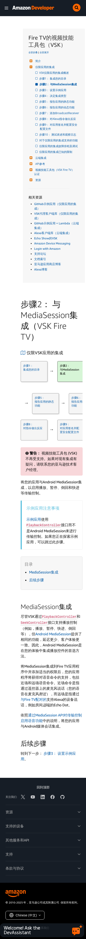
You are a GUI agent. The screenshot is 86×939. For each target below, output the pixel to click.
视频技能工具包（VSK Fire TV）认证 (54, 172)
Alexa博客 (40, 269)
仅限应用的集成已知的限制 (56, 152)
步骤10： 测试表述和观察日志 (58, 135)
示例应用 (33, 519)
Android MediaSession (53, 634)
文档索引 (40, 259)
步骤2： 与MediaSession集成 (58, 84)
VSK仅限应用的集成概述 (54, 73)
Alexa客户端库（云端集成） (52, 233)
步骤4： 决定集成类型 (53, 96)
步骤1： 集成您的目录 (53, 78)
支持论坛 (40, 254)
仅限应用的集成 (44, 67)
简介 (37, 61)
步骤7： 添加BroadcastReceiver (59, 113)
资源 (37, 180)
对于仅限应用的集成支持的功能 (59, 140)
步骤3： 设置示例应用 (53, 90)
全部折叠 (33, 52)
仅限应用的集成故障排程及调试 (59, 146)
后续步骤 (36, 580)
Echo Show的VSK (45, 238)
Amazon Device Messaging (52, 243)
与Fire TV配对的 (34, 699)
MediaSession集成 (43, 572)
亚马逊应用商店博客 (47, 264)
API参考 (39, 164)
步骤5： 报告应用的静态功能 (57, 102)
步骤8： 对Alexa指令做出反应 (58, 119)
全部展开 (44, 52)
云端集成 (40, 158)
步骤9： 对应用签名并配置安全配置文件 (58, 127)
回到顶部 (43, 787)
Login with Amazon (47, 248)
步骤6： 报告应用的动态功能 (57, 107)
